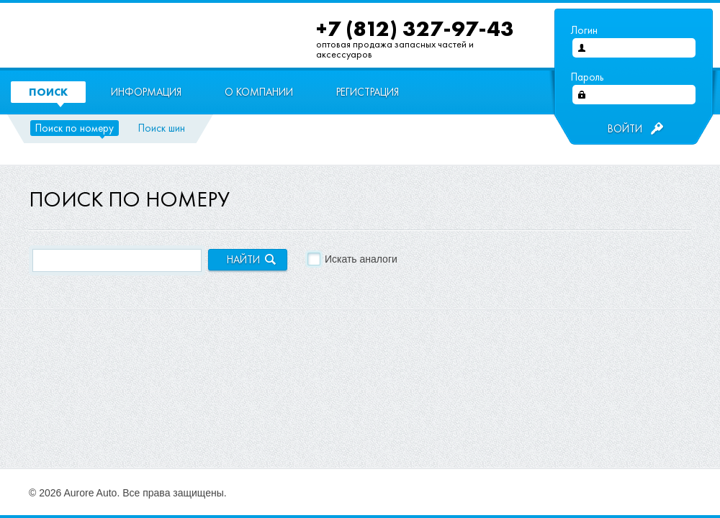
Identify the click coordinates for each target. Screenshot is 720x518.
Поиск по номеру (74, 128)
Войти (625, 128)
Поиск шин (161, 128)
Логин (584, 30)
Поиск (48, 92)
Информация (146, 92)
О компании (259, 92)
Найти (243, 259)
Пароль (587, 77)
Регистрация (367, 92)
